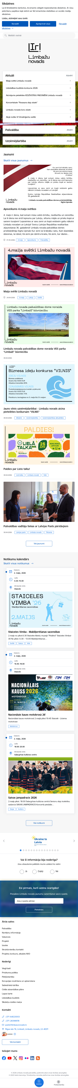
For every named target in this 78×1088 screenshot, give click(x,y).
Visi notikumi (39, 823)
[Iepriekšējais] (4, 841)
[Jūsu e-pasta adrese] (39, 901)
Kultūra (20, 809)
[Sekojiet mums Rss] (38, 1058)
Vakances (6, 937)
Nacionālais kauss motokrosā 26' (27, 714)
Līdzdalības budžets (10, 998)
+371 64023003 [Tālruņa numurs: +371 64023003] (12, 1016)
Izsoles (5, 945)
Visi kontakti (15, 1042)
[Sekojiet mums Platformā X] (15, 1058)
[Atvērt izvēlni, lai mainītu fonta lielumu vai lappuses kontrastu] (58, 1083)
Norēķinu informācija (11, 932)
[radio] (23, 871)
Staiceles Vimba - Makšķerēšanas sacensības (34, 631)
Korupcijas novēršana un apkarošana (18, 981)
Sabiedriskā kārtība (10, 985)
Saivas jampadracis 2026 (22, 797)
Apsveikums (31, 240)
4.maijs (20, 240)
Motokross (14, 726)
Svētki (40, 298)
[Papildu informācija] (15, 1034)
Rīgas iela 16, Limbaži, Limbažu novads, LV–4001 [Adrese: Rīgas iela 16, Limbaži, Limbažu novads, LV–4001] (26, 1029)
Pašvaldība (44, 240)
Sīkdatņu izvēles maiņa (12, 1002)
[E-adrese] (7, 1034)
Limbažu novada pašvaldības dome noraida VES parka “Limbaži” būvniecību (35, 350)
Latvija (31, 298)
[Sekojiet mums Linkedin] (32, 1058)
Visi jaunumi (39, 543)
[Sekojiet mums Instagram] (21, 1058)
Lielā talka (19, 475)
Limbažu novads (33, 475)
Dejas (12, 809)
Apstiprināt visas (43, 24)
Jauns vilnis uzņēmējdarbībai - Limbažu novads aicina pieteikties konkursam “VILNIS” (34, 410)
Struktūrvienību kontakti (12, 949)
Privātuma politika (10, 972)
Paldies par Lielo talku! (17, 469)
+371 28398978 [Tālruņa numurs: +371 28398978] (12, 1021)
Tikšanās (49, 532)
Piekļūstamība (8, 977)
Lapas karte (7, 993)
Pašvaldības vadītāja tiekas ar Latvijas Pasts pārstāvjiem (36, 526)
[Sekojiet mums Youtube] (10, 1058)
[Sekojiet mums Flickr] (27, 1058)
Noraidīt (15, 24)
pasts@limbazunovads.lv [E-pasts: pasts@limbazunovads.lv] (16, 1025)
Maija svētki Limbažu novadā (20, 291)
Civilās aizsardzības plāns (13, 989)
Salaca (20, 643)
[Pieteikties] (39, 909)
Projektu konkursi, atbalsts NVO (16, 953)
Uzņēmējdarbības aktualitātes (53, 418)
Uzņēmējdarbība (32, 418)
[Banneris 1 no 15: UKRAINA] (39, 841)
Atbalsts (19, 418)
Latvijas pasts (21, 532)
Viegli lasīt (6, 968)
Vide (45, 475)
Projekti (5, 941)
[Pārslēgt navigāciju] (39, 1082)
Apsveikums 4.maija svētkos (20, 209)
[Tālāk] (74, 841)
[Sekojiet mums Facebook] (4, 1058)
